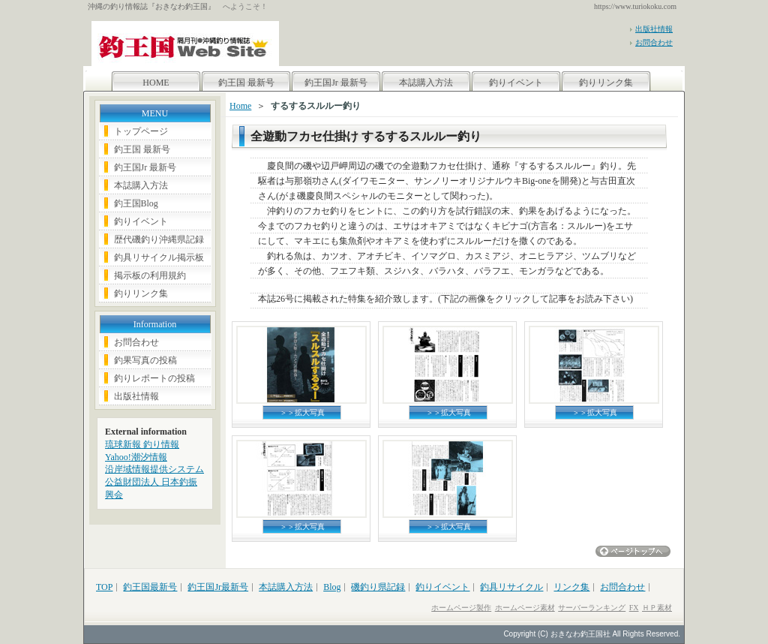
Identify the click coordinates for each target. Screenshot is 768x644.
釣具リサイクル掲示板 (159, 257)
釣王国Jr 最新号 (336, 82)
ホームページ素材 (525, 607)
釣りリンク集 (606, 82)
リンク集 (572, 587)
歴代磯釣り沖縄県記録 (159, 239)
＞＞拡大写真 (302, 412)
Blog (331, 587)
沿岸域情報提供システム (154, 469)
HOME (155, 82)
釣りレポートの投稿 (154, 378)
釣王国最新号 (150, 587)
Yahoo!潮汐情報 (136, 457)
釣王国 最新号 (246, 82)
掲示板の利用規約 (150, 275)
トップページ (141, 131)
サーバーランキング (592, 607)
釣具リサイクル (511, 587)
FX (634, 607)
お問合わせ (654, 42)
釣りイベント (516, 82)
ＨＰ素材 (657, 607)
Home (240, 106)
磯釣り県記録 (378, 587)
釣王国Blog (136, 203)
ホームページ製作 (461, 607)
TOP (104, 587)
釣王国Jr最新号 (218, 587)
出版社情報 (654, 29)
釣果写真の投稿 (145, 360)
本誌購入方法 (426, 82)
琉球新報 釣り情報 (142, 444)
